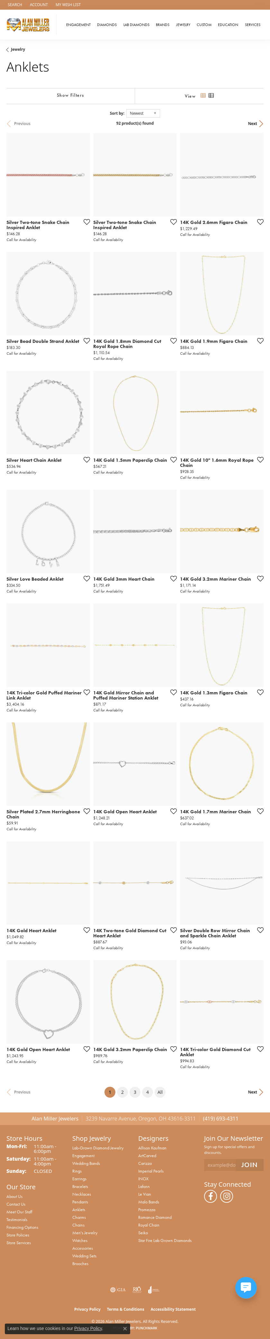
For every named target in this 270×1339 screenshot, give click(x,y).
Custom (204, 24)
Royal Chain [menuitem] (148, 1225)
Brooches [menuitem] (80, 1263)
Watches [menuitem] (79, 1240)
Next (252, 123)
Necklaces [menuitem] (81, 1194)
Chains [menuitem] (78, 1225)
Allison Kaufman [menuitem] (152, 1148)
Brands (162, 24)
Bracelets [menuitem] (80, 1186)
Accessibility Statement (173, 1309)
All (160, 1092)
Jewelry (183, 24)
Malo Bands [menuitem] (148, 1202)
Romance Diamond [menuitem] (155, 1217)
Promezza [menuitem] (146, 1209)
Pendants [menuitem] (80, 1202)
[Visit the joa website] (153, 1290)
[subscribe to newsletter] (250, 1165)
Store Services (18, 1242)
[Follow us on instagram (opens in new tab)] (226, 1196)
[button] (14, 5)
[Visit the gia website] (118, 1290)
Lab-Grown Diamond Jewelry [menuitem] (97, 1148)
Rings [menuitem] (77, 1171)
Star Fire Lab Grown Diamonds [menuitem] (165, 1240)
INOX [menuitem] (143, 1179)
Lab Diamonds (136, 24)
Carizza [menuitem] (145, 1163)
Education (228, 24)
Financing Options (22, 1227)
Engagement (78, 24)
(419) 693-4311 (220, 1118)
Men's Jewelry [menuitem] (84, 1233)
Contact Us (15, 1204)
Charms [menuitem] (79, 1217)
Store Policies (17, 1235)
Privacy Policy (87, 1309)
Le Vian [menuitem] (144, 1194)
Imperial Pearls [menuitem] (151, 1171)
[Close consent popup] (125, 1329)
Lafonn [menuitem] (144, 1186)
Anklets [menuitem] (78, 1209)
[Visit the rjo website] (137, 1290)
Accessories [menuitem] (82, 1248)
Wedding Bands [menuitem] (86, 1163)
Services (252, 24)
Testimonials (16, 1219)
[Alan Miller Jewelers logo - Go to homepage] (30, 24)
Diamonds (107, 24)
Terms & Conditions (125, 1309)
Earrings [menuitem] (79, 1179)
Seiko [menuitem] (143, 1233)
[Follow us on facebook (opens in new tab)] (210, 1196)
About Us (14, 1196)
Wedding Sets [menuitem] (84, 1256)
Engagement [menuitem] (83, 1155)
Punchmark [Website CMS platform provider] (147, 1328)
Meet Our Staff (19, 1212)
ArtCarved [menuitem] (147, 1155)
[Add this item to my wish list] (85, 222)
